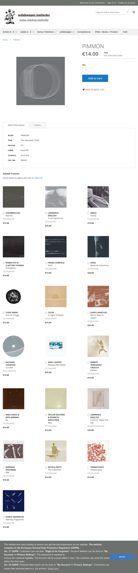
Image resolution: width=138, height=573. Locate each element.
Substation (15, 265)
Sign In (110, 2)
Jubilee (96, 366)
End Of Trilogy (12, 313)
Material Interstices (99, 264)
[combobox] (112, 12)
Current (10, 365)
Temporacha (97, 468)
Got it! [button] (122, 557)
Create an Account (126, 2)
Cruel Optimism (55, 216)
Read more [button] (53, 568)
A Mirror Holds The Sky (99, 418)
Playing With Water (57, 363)
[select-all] (38, 178)
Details (38, 125)
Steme (93, 214)
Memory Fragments (15, 518)
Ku (12, 417)
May (56, 418)
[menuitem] (9, 32)
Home (5, 40)
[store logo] (27, 17)
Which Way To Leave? (98, 315)
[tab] (16, 125)
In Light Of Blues (56, 313)
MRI (11, 470)
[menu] (69, 32)
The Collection (55, 468)
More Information (16, 125)
